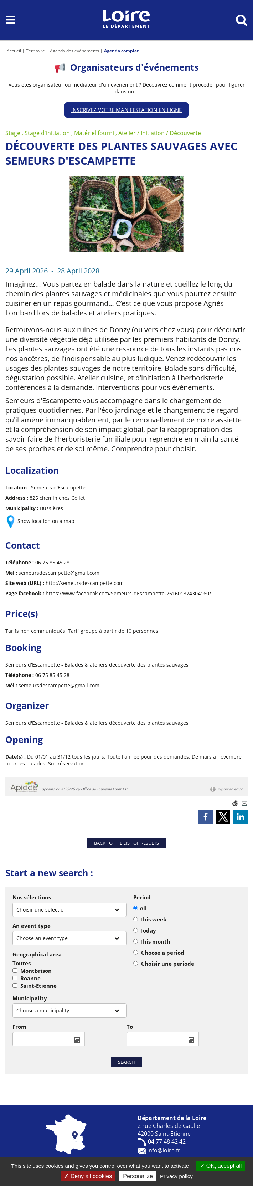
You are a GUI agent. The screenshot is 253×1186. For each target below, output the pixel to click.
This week (153, 919)
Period (142, 897)
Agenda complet (121, 51)
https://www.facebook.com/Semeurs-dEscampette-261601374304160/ (128, 593)
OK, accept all (221, 1166)
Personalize (138, 1176)
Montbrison (36, 970)
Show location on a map (45, 521)
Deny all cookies (88, 1176)
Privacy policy (176, 1176)
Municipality (29, 998)
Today (148, 930)
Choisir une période (167, 963)
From (19, 1026)
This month (155, 941)
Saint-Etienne (38, 985)
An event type (31, 925)
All (143, 908)
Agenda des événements (74, 51)
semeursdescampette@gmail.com (59, 572)
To (130, 1026)
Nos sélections (31, 897)
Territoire (35, 51)
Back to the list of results (126, 843)
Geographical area (37, 954)
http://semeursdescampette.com (85, 583)
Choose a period (162, 952)
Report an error (226, 789)
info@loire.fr (163, 1150)
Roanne (30, 978)
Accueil (14, 51)
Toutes (21, 963)
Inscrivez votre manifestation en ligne (126, 109)
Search (126, 1062)
